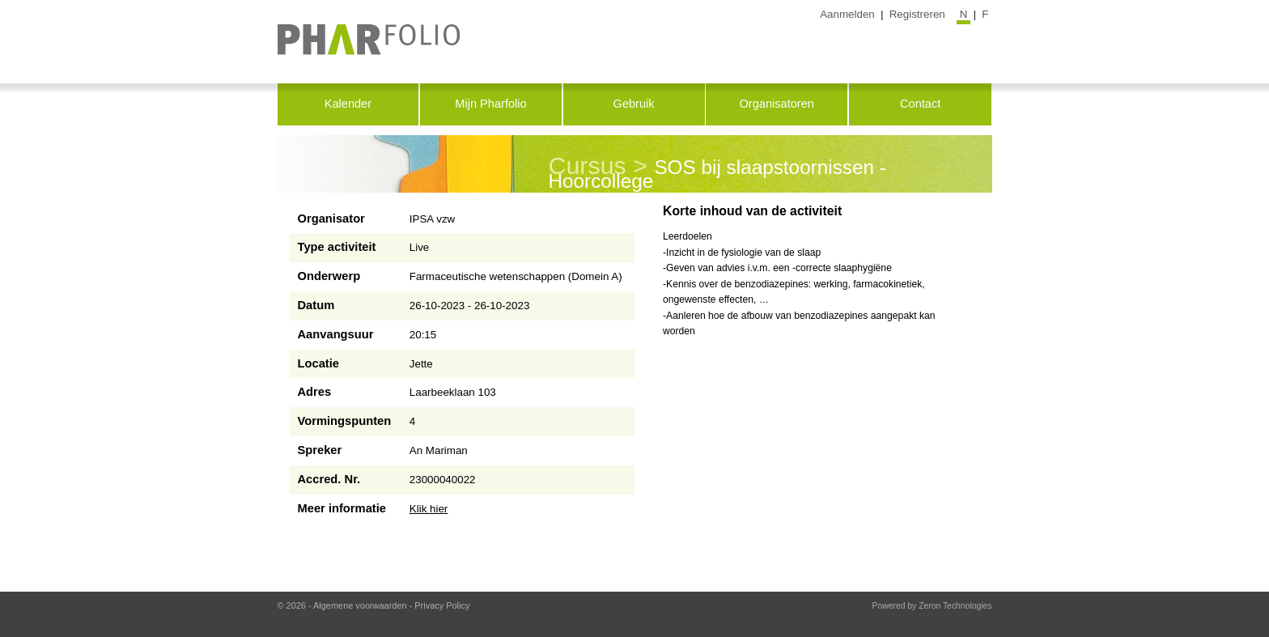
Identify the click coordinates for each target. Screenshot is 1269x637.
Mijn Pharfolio (490, 103)
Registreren (917, 14)
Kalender (348, 103)
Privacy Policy (441, 605)
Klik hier (429, 509)
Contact (920, 103)
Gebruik (634, 103)
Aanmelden (847, 14)
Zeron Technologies (955, 605)
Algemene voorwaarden (360, 605)
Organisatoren (776, 103)
